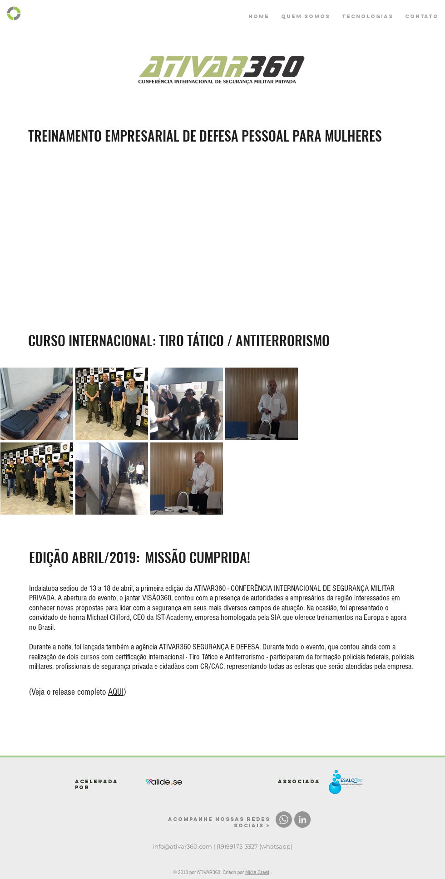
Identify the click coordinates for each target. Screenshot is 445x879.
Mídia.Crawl (257, 872)
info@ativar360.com (182, 846)
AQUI (116, 692)
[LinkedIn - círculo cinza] (302, 819)
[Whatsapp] (284, 819)
